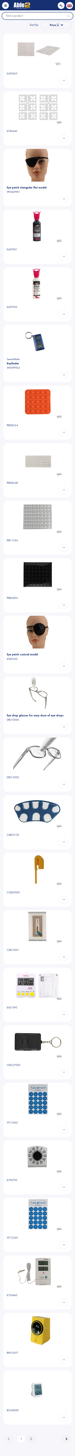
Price (54, 25)
